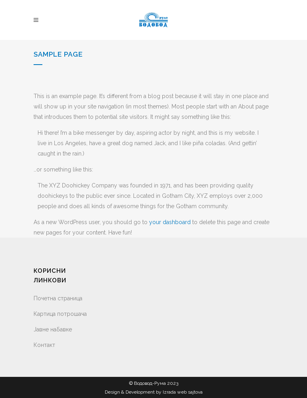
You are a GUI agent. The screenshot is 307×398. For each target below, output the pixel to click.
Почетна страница (58, 298)
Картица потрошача (60, 314)
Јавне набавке (53, 329)
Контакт (44, 345)
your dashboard (170, 222)
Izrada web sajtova (183, 392)
